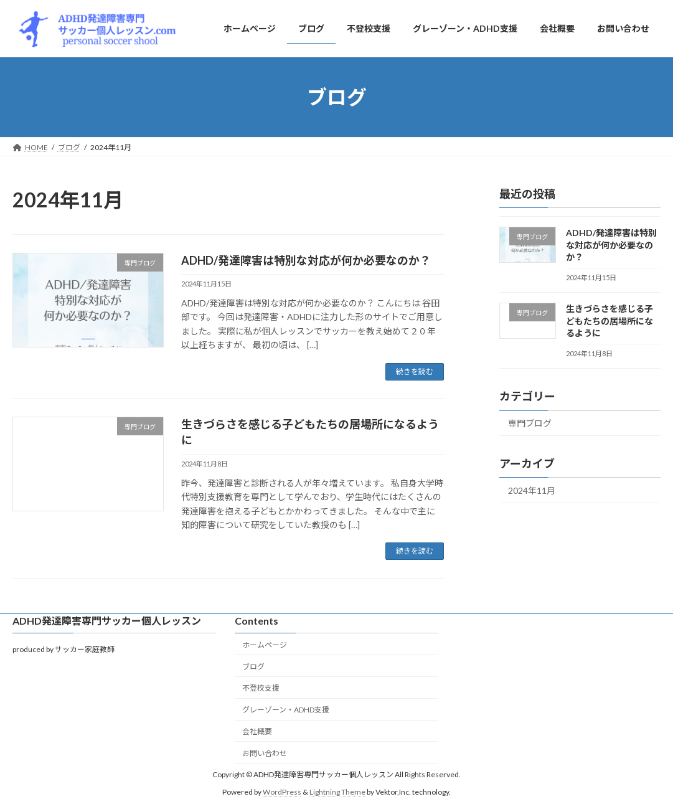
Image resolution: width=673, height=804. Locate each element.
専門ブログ (530, 423)
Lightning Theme (337, 792)
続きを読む (414, 371)
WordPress (282, 792)
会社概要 (257, 731)
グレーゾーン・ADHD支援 (285, 709)
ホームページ (264, 645)
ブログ (253, 666)
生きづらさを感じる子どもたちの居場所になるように (609, 320)
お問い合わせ (264, 753)
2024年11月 (531, 490)
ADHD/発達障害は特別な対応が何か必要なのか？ (306, 260)
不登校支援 (261, 688)
